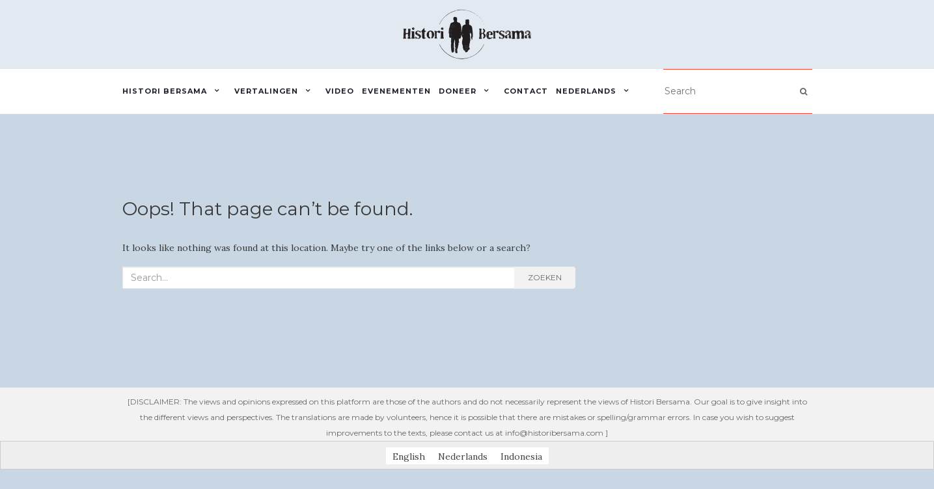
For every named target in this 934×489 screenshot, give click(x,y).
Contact (526, 91)
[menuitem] (596, 91)
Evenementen (396, 91)
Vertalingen (266, 91)
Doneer (457, 91)
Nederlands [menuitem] (463, 456)
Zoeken (545, 277)
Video (339, 91)
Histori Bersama (164, 91)
